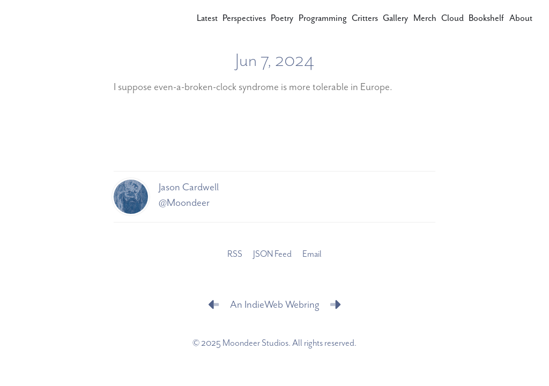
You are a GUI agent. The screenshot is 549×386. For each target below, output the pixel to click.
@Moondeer (184, 203)
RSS (234, 254)
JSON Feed (272, 254)
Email (312, 254)
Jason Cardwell (189, 187)
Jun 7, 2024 (274, 60)
